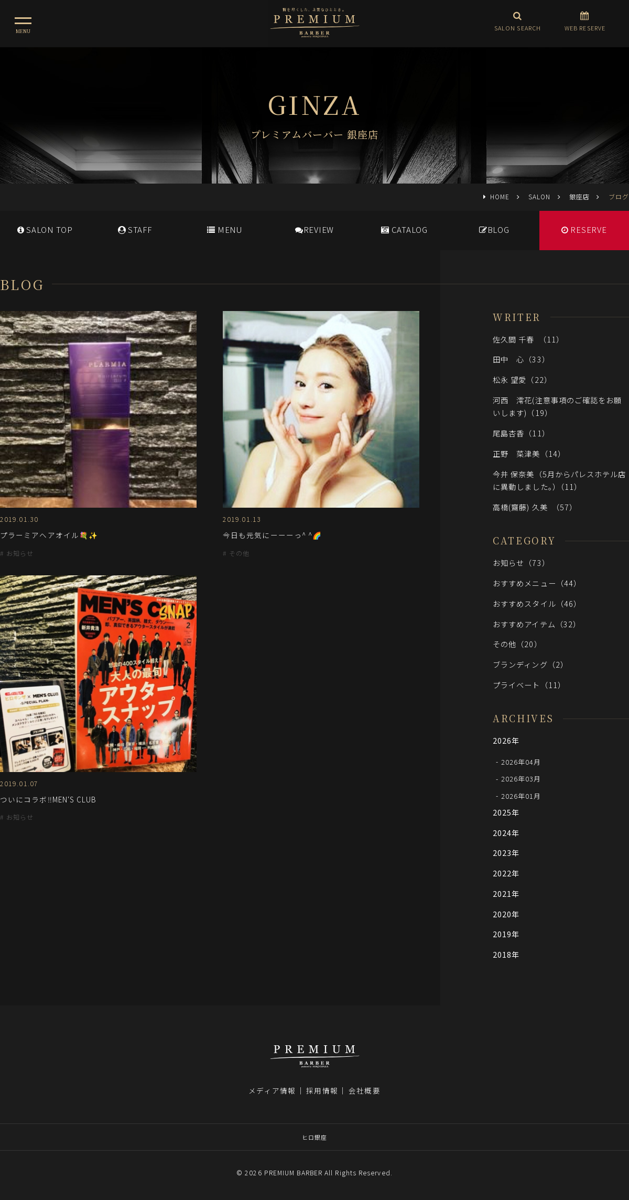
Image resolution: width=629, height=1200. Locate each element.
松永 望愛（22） (522, 379)
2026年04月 (521, 761)
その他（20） (517, 643)
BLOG (494, 229)
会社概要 (364, 1090)
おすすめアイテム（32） (537, 623)
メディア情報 (272, 1090)
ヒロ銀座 (314, 1137)
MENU (224, 229)
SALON (539, 196)
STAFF (135, 229)
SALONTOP (45, 229)
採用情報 (322, 1090)
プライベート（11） (529, 684)
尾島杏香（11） (521, 432)
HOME (499, 196)
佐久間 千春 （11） (528, 339)
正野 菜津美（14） (529, 453)
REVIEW (314, 229)
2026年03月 (521, 779)
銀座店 (579, 196)
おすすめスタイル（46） (537, 603)
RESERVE (584, 229)
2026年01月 (521, 795)
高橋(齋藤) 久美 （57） (535, 506)
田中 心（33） (521, 359)
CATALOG (404, 229)
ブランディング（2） (530, 664)
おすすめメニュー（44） (537, 582)
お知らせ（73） (521, 562)
